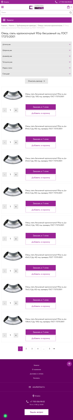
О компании (36, 369)
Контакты (36, 378)
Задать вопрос (36, 412)
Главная (4, 25)
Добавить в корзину (41, 113)
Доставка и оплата (36, 374)
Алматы (5, 2)
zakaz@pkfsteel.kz (38, 387)
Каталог (8, 20)
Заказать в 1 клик (41, 106)
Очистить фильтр (36, 81)
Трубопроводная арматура (26, 25)
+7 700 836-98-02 (65, 2)
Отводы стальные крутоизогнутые (50, 25)
